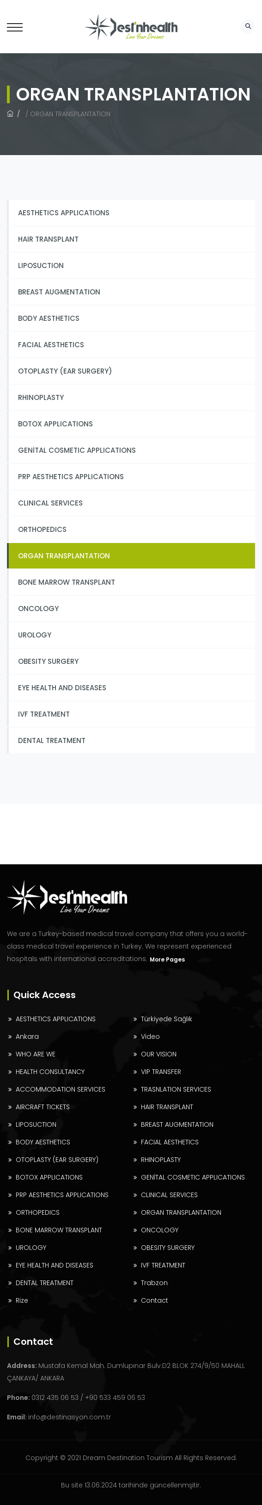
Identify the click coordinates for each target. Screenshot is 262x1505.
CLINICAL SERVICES (50, 503)
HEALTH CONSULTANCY (50, 1071)
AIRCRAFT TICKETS (43, 1107)
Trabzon (154, 1282)
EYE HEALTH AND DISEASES (62, 688)
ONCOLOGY (38, 608)
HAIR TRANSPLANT (48, 239)
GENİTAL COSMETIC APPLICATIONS (77, 450)
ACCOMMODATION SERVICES (60, 1089)
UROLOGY (34, 635)
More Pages (167, 959)
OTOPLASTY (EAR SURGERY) (65, 371)
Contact (154, 1300)
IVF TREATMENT (44, 714)
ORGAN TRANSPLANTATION (64, 556)
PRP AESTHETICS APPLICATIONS (71, 476)
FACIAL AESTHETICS (51, 345)
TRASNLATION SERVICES (176, 1089)
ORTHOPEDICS (42, 529)
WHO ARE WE (35, 1054)
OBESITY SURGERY (48, 661)
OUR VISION (159, 1054)
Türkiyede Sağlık (166, 1019)
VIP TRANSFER (161, 1071)
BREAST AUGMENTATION (59, 292)
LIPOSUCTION (41, 265)
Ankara (27, 1036)
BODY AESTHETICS (48, 318)
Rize (22, 1300)
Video (150, 1036)
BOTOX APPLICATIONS (55, 424)
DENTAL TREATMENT (51, 740)
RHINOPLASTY (41, 397)
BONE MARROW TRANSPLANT (66, 582)
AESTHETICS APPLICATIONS (64, 213)
